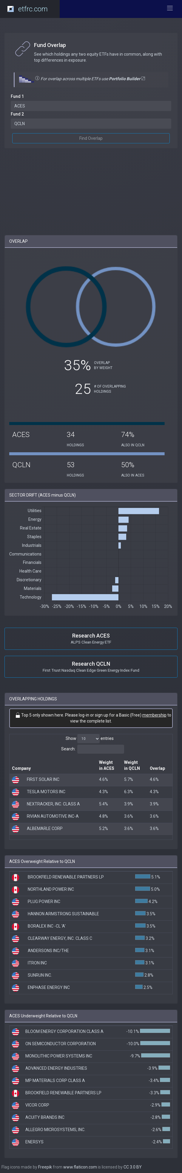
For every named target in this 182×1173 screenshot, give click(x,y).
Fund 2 (17, 114)
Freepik (45, 1167)
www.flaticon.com (80, 1167)
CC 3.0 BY (133, 1167)
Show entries (90, 738)
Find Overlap (91, 138)
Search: (92, 749)
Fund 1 (17, 96)
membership (154, 715)
